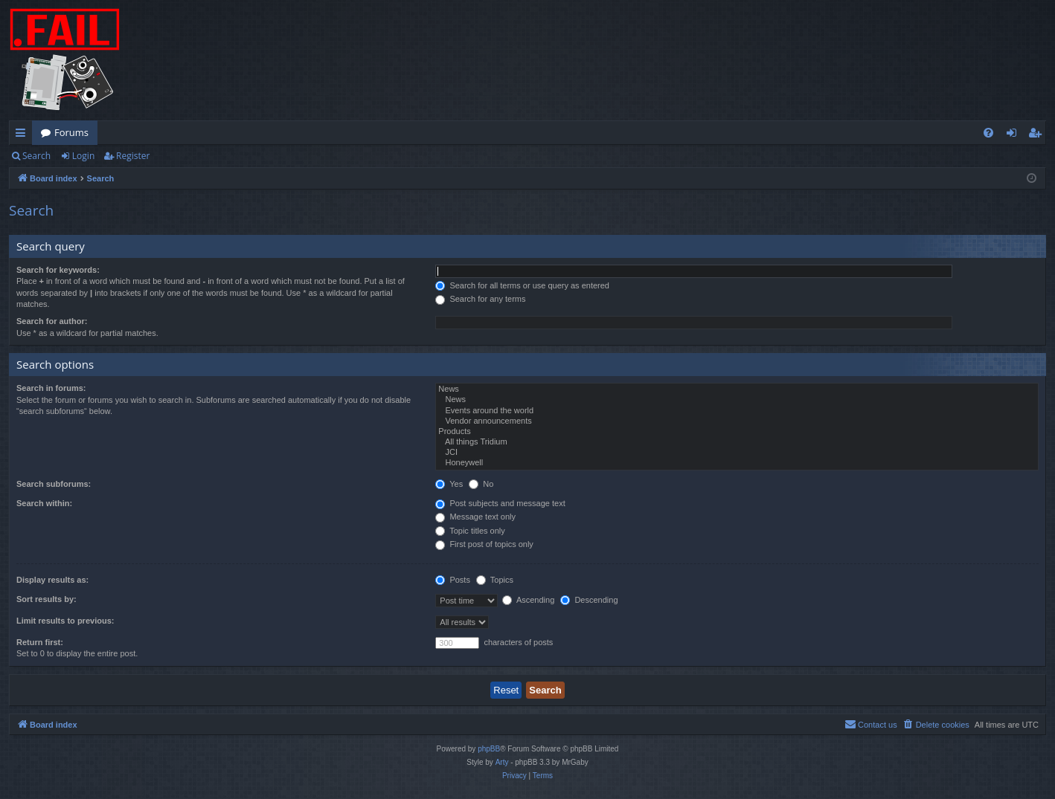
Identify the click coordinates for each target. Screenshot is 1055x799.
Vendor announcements (737, 421)
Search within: (44, 503)
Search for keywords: (58, 269)
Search (36, 155)
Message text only (475, 516)
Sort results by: (46, 599)
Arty (502, 762)
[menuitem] (988, 132)
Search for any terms (480, 298)
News (737, 389)
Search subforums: (53, 483)
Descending (589, 599)
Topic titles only (469, 530)
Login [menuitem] (1014, 135)
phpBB (489, 749)
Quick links (23, 135)
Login (83, 155)
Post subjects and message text (500, 503)
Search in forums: (51, 388)
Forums (71, 132)
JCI (737, 452)
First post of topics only (484, 544)
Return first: (39, 642)
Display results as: (52, 579)
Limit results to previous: (65, 620)
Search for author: (51, 321)
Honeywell (737, 463)
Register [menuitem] (1038, 135)
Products (737, 432)
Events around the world (737, 411)
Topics (494, 579)
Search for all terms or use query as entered (522, 285)
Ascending (528, 599)
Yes (449, 483)
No (481, 483)
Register (133, 155)
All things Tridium (737, 442)
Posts (452, 579)
